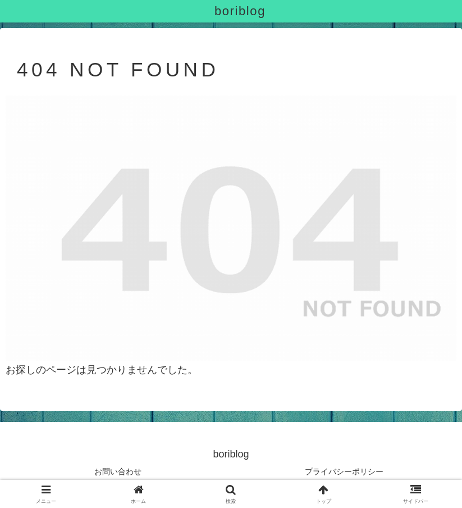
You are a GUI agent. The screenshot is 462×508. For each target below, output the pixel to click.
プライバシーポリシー (344, 471)
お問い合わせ (117, 471)
